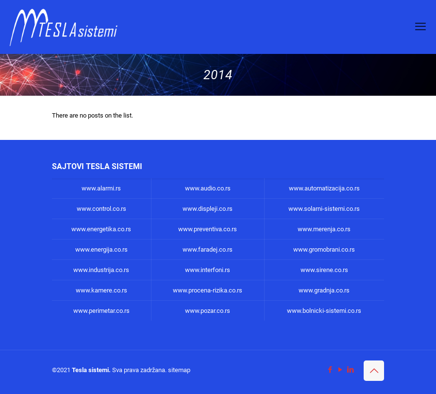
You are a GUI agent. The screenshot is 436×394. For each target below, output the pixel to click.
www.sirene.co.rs (324, 270)
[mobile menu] (420, 26)
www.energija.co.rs (101, 249)
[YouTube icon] (340, 369)
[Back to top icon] (374, 370)
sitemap (179, 370)
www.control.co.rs (101, 208)
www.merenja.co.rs (324, 229)
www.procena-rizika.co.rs (207, 290)
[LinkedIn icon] (350, 369)
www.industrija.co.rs (101, 270)
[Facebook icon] (330, 369)
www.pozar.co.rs (207, 310)
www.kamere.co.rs (101, 290)
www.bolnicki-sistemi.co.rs (324, 310)
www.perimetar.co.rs (101, 310)
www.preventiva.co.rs (207, 229)
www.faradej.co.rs (208, 249)
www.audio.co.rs (208, 188)
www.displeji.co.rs (208, 208)
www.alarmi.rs (101, 188)
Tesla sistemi (90, 370)
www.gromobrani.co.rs (324, 249)
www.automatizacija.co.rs (324, 188)
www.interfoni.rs (207, 270)
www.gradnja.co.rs (324, 290)
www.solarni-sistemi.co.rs (324, 208)
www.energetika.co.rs (101, 229)
